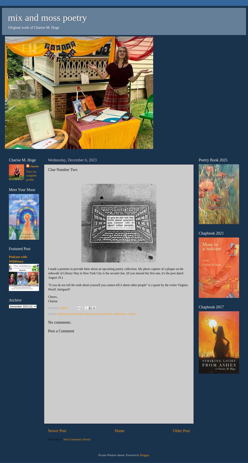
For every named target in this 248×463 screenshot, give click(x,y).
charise (34, 166)
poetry (93, 313)
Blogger (144, 455)
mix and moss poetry (47, 17)
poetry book (105, 313)
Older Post (181, 431)
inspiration (63, 313)
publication (119, 313)
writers (131, 313)
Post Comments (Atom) (76, 439)
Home (119, 431)
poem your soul (80, 313)
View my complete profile (31, 175)
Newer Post (57, 431)
